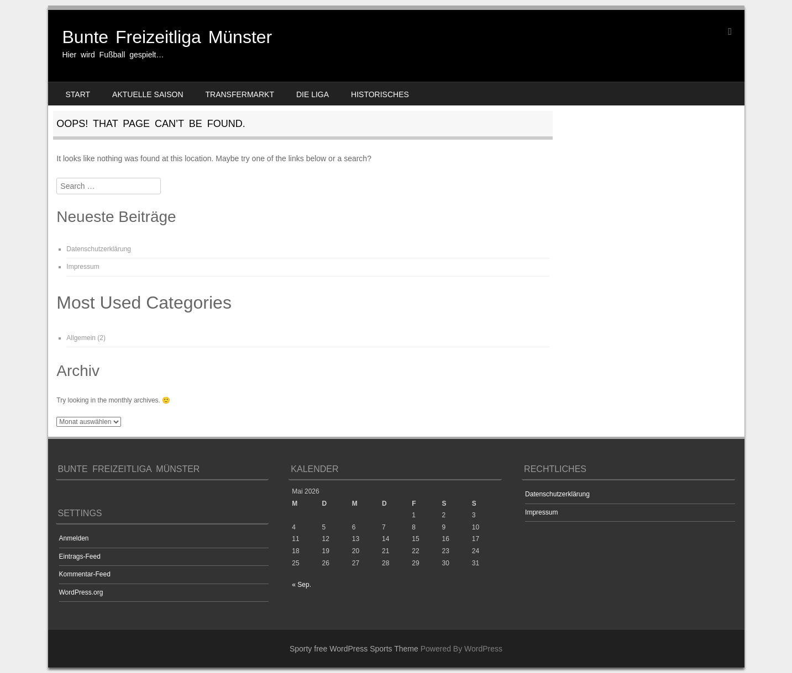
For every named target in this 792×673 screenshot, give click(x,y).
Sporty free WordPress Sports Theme (354, 648)
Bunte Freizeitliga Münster (167, 37)
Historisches (380, 94)
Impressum (82, 267)
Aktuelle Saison (147, 94)
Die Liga (312, 94)
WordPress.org (81, 592)
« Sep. (301, 585)
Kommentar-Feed (85, 574)
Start (78, 94)
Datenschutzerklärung (98, 249)
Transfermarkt (240, 94)
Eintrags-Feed (80, 556)
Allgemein (81, 338)
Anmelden (74, 538)
